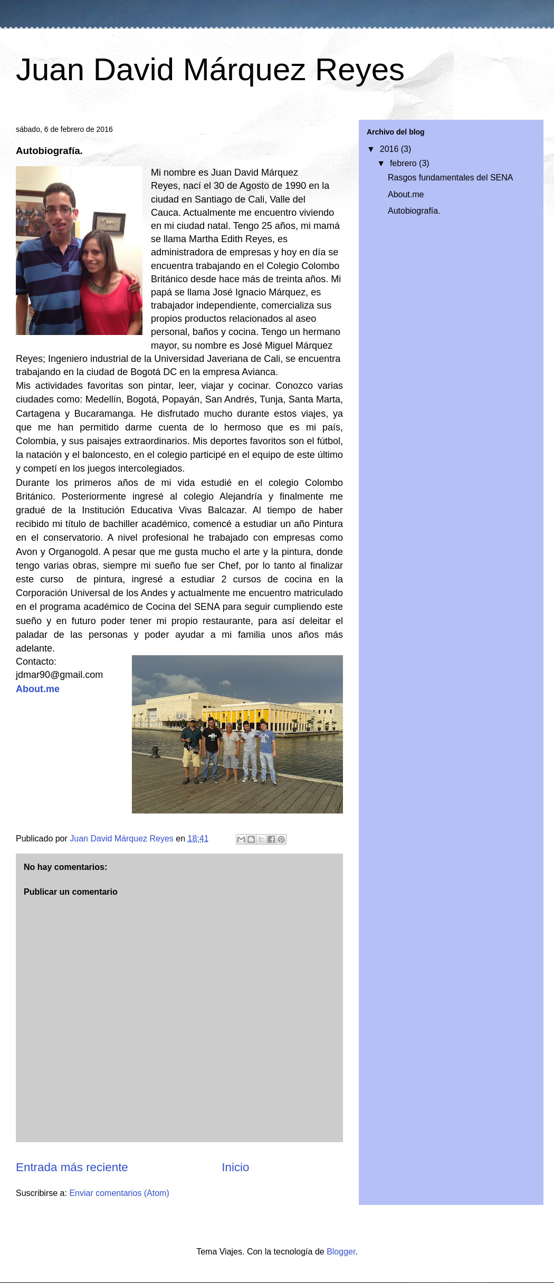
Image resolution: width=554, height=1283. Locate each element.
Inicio (235, 1167)
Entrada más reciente (72, 1167)
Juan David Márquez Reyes (210, 69)
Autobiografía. (414, 210)
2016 (390, 149)
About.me (38, 689)
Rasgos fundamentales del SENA (450, 177)
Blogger (341, 1251)
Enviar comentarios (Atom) (119, 1193)
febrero (404, 163)
